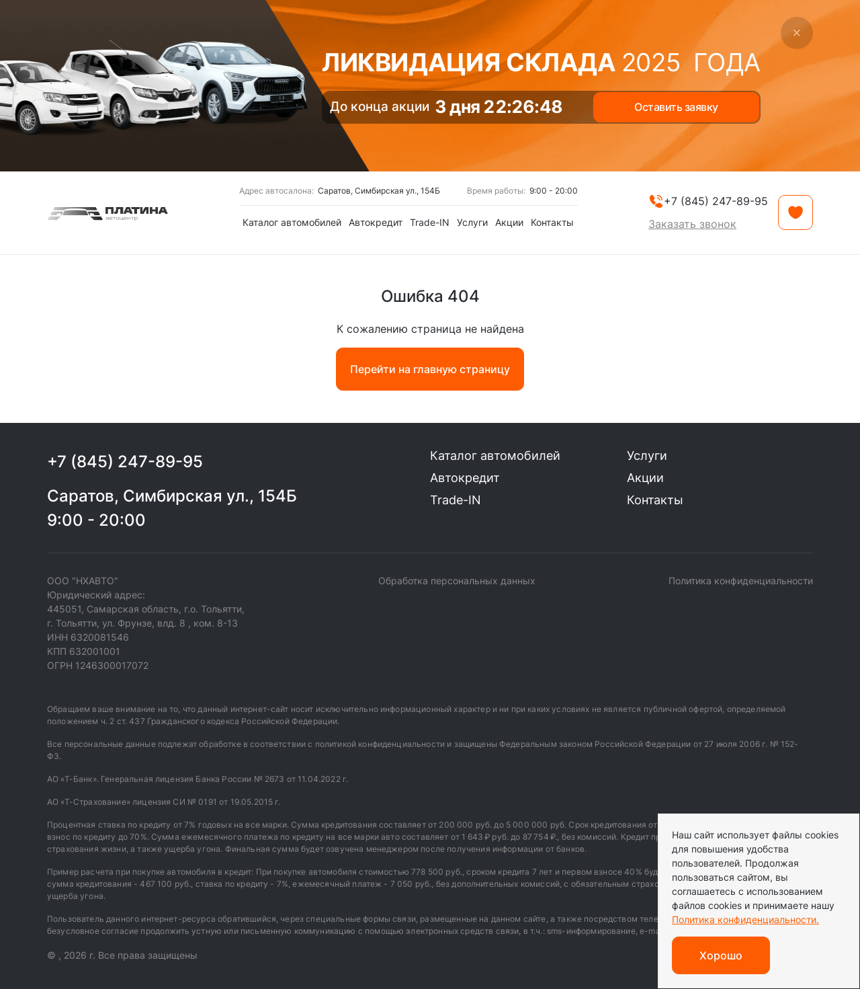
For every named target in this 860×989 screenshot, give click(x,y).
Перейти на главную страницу (430, 369)
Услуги (472, 222)
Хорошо (720, 955)
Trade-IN (429, 222)
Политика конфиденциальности (741, 580)
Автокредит (375, 222)
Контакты (552, 222)
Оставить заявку (676, 107)
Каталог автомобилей (292, 222)
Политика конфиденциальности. (745, 919)
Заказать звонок (692, 224)
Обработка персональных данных (456, 580)
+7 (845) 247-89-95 (125, 461)
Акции (509, 222)
